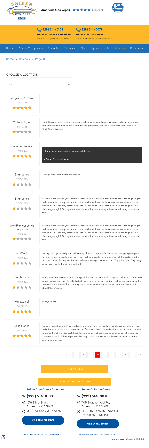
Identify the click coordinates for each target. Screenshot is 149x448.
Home (10, 48)
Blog (83, 48)
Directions (136, 48)
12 (111, 354)
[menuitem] (10, 48)
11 (104, 354)
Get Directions (43, 420)
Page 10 (40, 59)
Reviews (120, 48)
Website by (135, 439)
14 (125, 354)
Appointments (100, 48)
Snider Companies (31, 48)
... (76, 354)
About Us (53, 48)
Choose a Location (21, 75)
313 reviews (97, 10)
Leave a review (74, 369)
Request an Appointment (128, 10)
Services (70, 48)
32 (139, 354)
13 (118, 354)
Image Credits (118, 439)
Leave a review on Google (74, 381)
